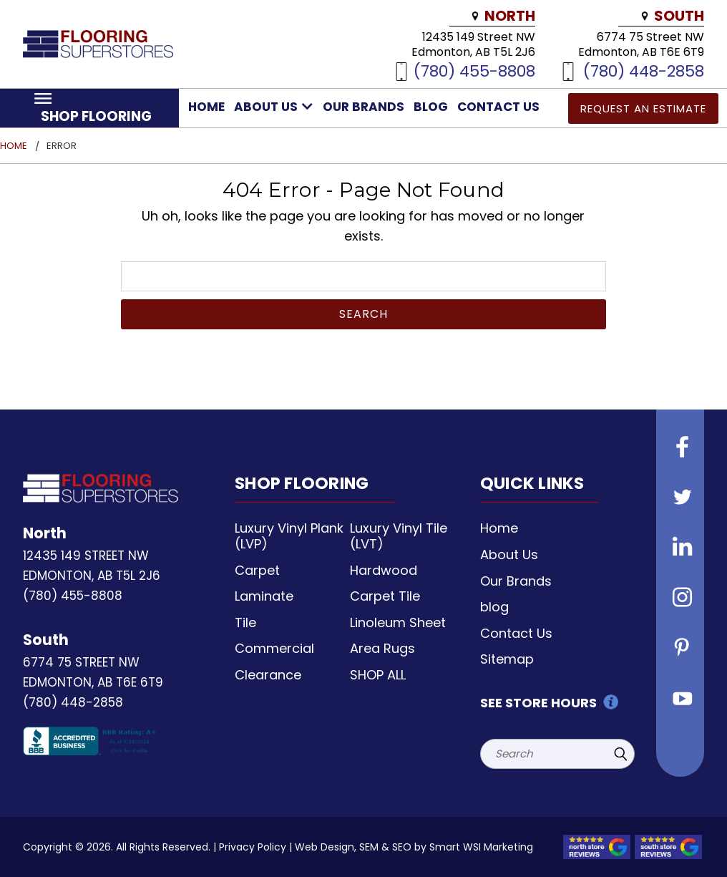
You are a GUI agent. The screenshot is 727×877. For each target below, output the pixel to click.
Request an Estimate (643, 108)
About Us (273, 106)
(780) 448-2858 (643, 70)
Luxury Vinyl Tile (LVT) (398, 536)
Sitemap (507, 659)
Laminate (264, 596)
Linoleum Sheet (398, 622)
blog (431, 106)
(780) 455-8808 (474, 70)
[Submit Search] (620, 754)
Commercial (274, 648)
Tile (245, 622)
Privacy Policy (252, 847)
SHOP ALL (378, 675)
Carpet (257, 570)
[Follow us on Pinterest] (680, 649)
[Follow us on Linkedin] (680, 549)
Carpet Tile (385, 596)
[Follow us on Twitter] (680, 499)
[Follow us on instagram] (680, 599)
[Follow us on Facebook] (680, 449)
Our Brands (363, 106)
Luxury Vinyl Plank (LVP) (289, 536)
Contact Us (498, 106)
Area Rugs (382, 648)
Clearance (268, 675)
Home (206, 106)
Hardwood (383, 570)
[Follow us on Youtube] (680, 699)
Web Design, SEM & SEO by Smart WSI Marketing (414, 847)
